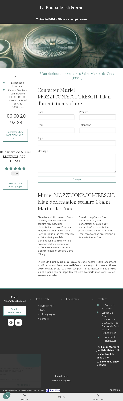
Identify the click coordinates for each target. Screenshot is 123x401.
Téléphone (85, 124)
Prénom (83, 111)
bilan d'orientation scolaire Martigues (56, 235)
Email (40, 124)
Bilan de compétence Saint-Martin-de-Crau (93, 218)
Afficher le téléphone (110, 338)
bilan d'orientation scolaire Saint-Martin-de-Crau (54, 245)
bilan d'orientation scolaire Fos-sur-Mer (54, 227)
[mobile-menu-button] (61, 396)
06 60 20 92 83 (16, 119)
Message (43, 150)
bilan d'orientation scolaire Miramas (52, 222)
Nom (40, 111)
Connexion (114, 389)
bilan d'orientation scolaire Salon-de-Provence (55, 240)
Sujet (40, 138)
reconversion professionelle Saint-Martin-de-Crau (96, 235)
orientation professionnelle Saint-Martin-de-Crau (96, 230)
